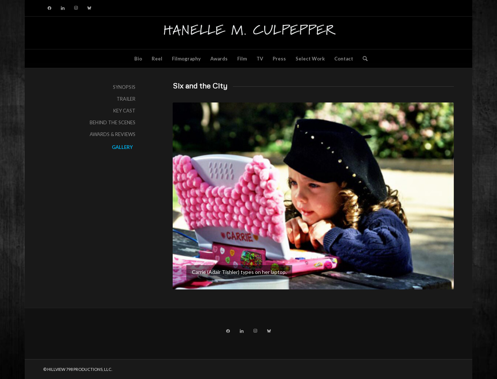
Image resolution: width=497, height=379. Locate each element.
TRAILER (126, 99)
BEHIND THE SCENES (112, 122)
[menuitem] (138, 58)
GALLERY (122, 147)
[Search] (362, 58)
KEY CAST (124, 111)
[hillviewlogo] (248, 33)
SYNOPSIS (124, 87)
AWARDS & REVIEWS (112, 134)
